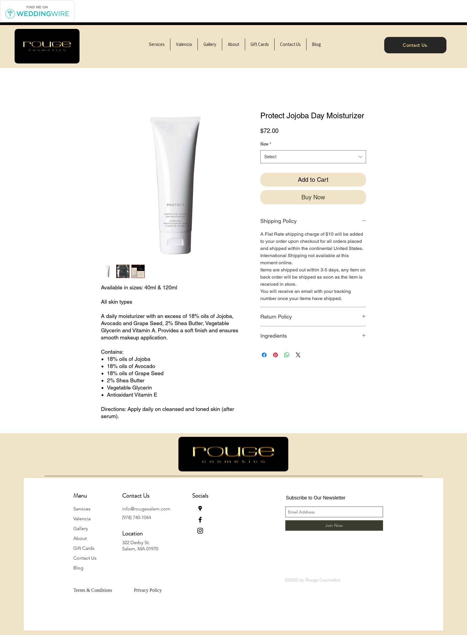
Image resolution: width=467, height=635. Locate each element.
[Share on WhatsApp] (286, 354)
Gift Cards (83, 548)
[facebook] (200, 520)
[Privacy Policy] (154, 590)
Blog (78, 568)
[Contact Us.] (415, 45)
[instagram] (200, 531)
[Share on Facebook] (264, 354)
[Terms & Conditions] (97, 590)
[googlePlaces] (200, 509)
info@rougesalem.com (146, 509)
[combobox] (313, 156)
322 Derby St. (136, 542)
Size (265, 144)
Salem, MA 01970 (140, 549)
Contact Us (84, 558)
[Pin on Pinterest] (275, 354)
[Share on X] (298, 354)
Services (82, 509)
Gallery (80, 528)
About (80, 538)
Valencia (82, 518)
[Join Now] (334, 525)
